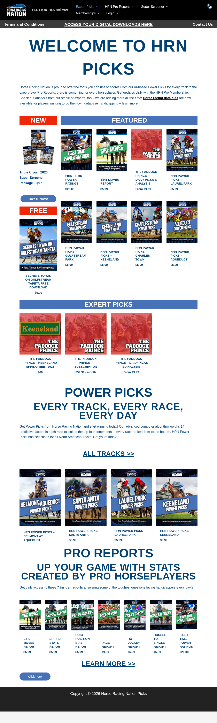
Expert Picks (85, 6)
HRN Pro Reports (117, 6)
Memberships (86, 13)
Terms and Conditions (24, 24)
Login (110, 13)
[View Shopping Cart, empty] (209, 10)
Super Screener (152, 6)
